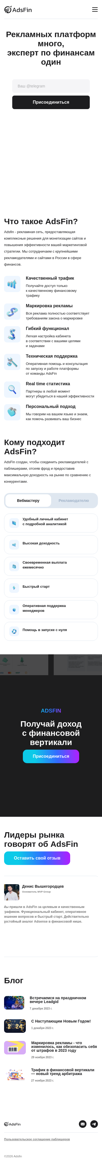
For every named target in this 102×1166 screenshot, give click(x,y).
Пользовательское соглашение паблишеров (37, 1139)
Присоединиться (51, 102)
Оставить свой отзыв (37, 858)
